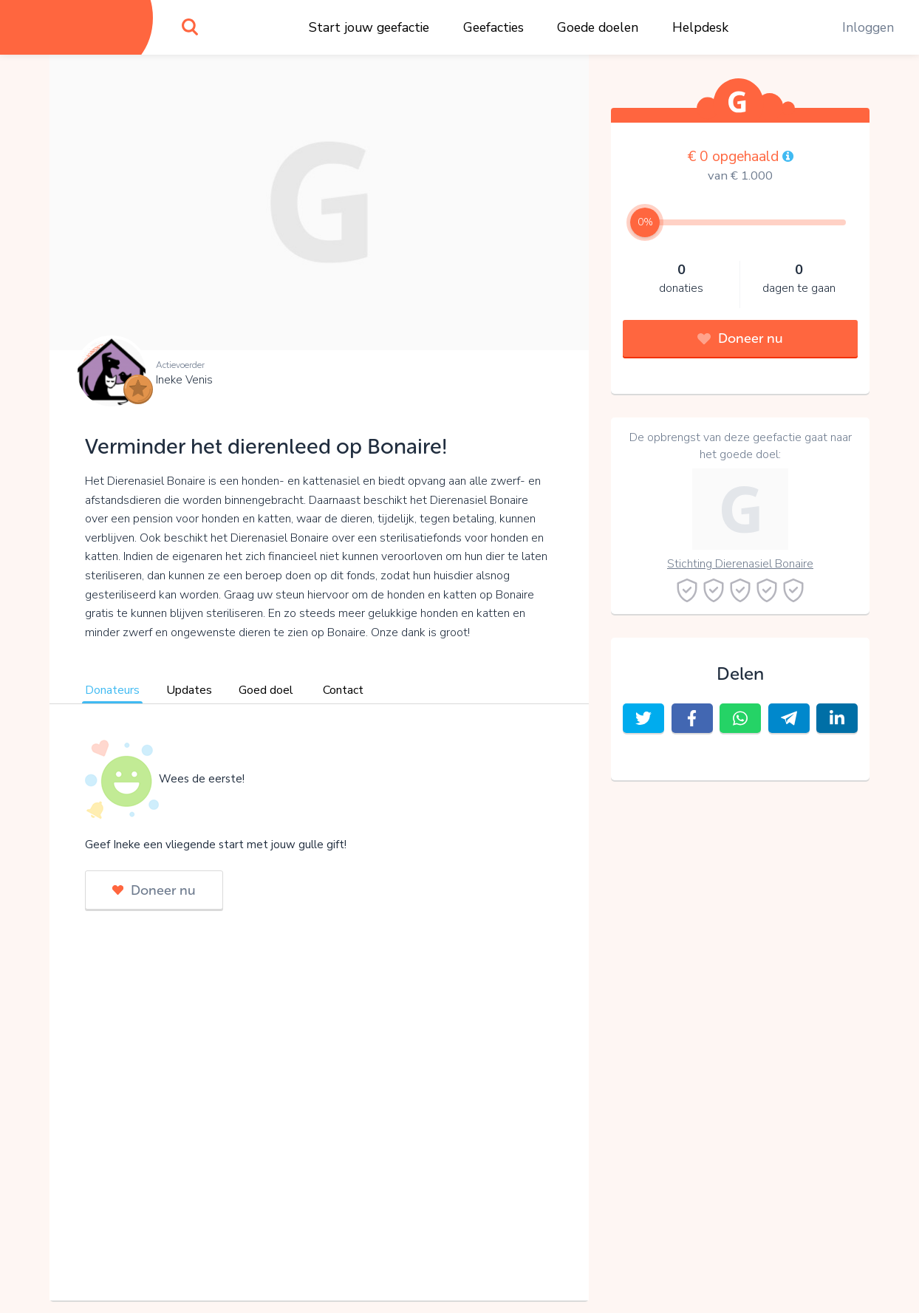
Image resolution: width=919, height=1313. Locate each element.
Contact (343, 690)
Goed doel (266, 690)
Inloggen (868, 27)
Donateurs (112, 690)
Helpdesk (700, 27)
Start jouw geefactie (369, 27)
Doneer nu (154, 890)
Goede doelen (597, 27)
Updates (189, 690)
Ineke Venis (184, 379)
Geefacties (493, 27)
